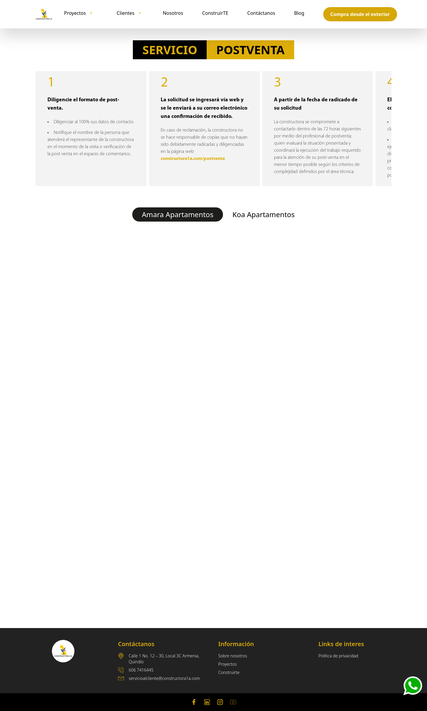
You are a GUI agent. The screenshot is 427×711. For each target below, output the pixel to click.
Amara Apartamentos (177, 214)
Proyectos (78, 13)
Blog (299, 13)
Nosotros (173, 13)
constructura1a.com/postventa (193, 158)
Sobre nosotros (232, 656)
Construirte (229, 672)
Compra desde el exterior (360, 14)
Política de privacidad (338, 656)
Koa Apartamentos (263, 214)
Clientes (129, 13)
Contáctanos (261, 13)
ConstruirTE (215, 13)
